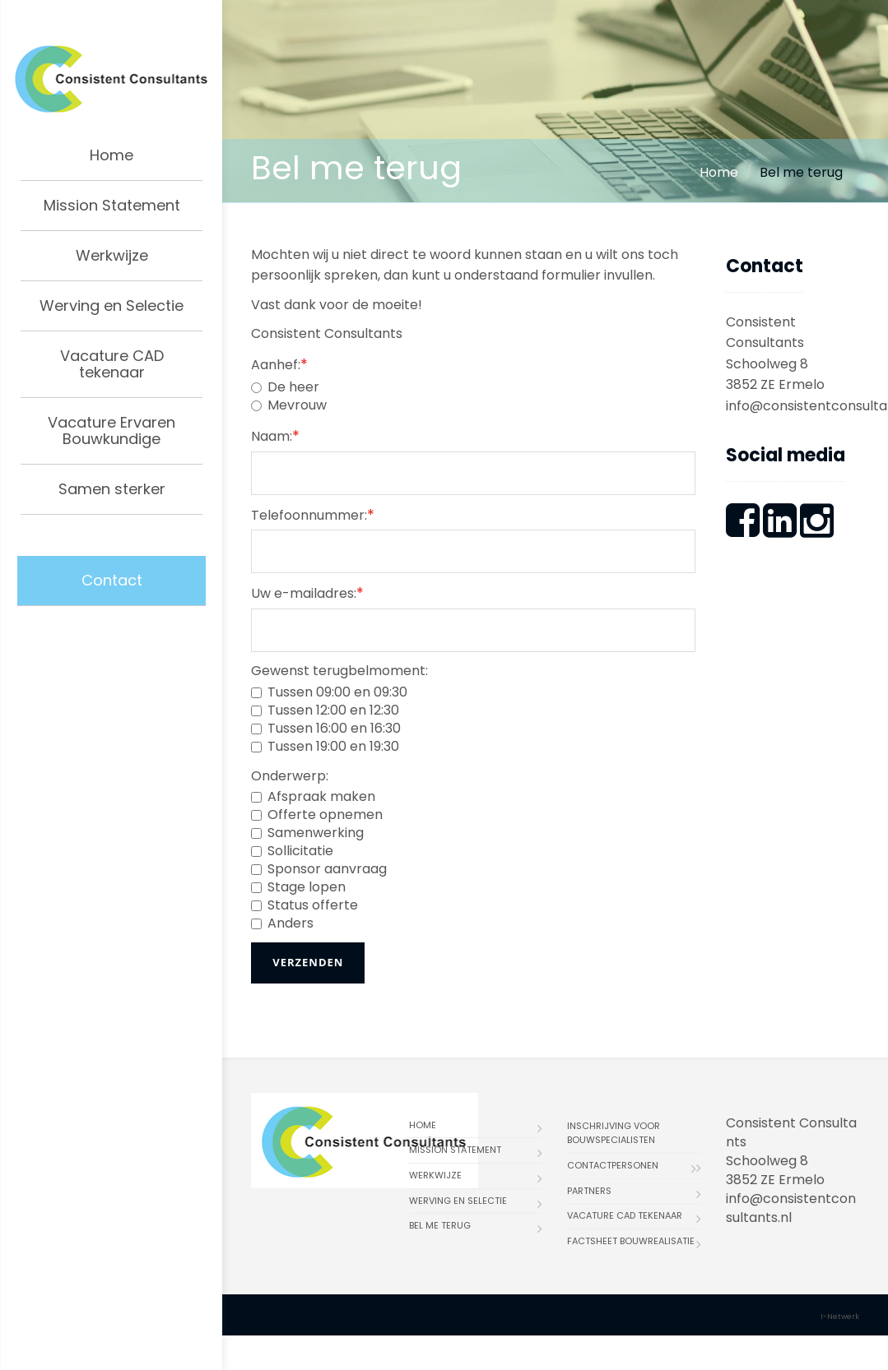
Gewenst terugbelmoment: (339, 670)
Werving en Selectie (112, 305)
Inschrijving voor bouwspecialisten (613, 1133)
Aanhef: (279, 364)
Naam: (275, 435)
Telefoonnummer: (312, 514)
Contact (111, 580)
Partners (589, 1190)
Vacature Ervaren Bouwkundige (111, 430)
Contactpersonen (612, 1165)
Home (111, 155)
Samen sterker (111, 489)
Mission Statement (112, 205)
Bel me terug (440, 1225)
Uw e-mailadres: (307, 592)
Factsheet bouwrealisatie (631, 1240)
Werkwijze (112, 255)
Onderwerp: (289, 775)
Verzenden (307, 962)
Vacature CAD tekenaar (112, 363)
